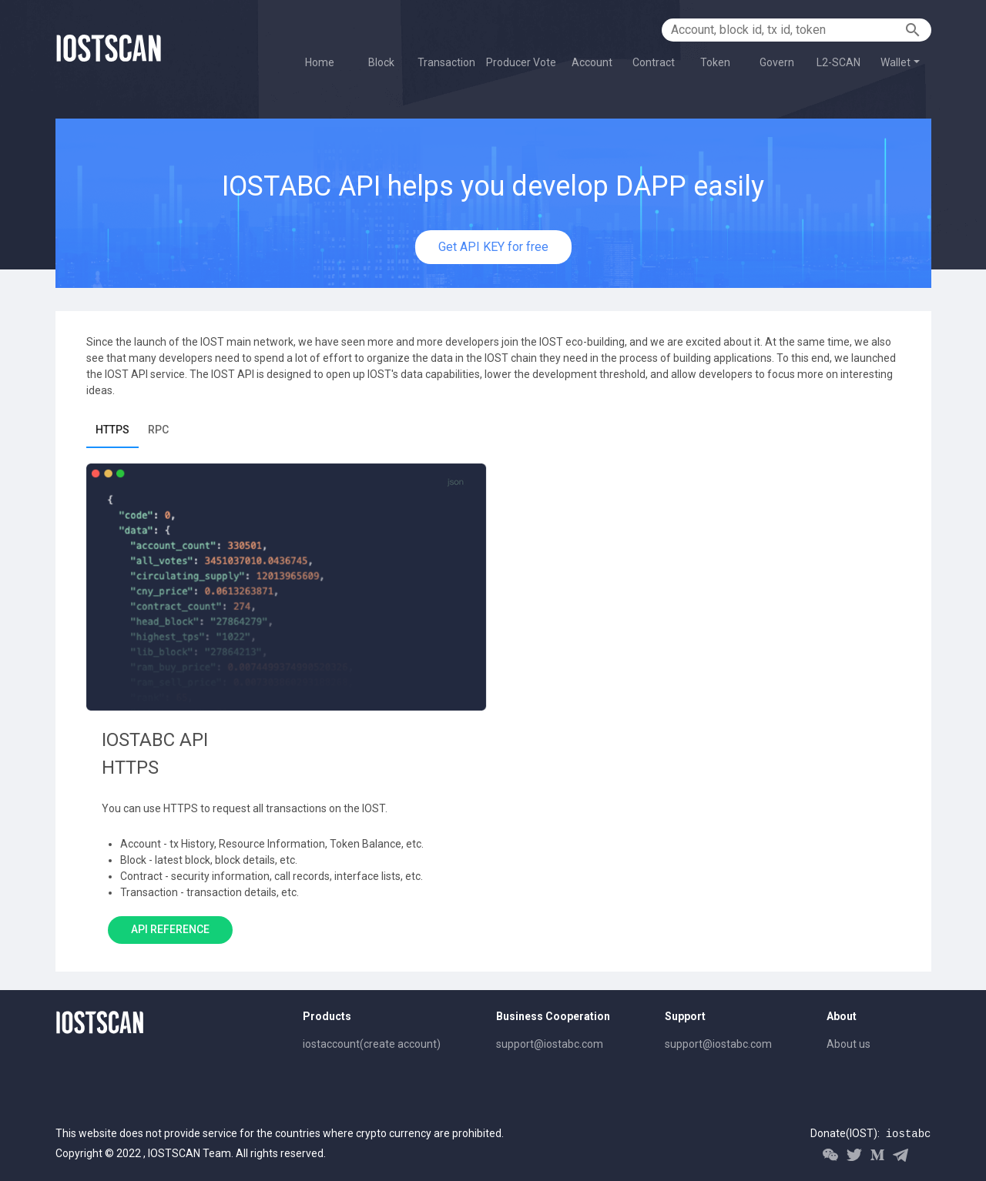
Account (592, 62)
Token (715, 62)
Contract (653, 62)
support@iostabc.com (549, 1044)
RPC (158, 429)
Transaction (446, 62)
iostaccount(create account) (372, 1044)
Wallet (895, 62)
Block (381, 62)
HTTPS (112, 429)
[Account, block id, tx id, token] (785, 30)
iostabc (908, 1134)
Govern (777, 62)
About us (848, 1044)
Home (319, 62)
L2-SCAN (838, 62)
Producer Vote (521, 62)
